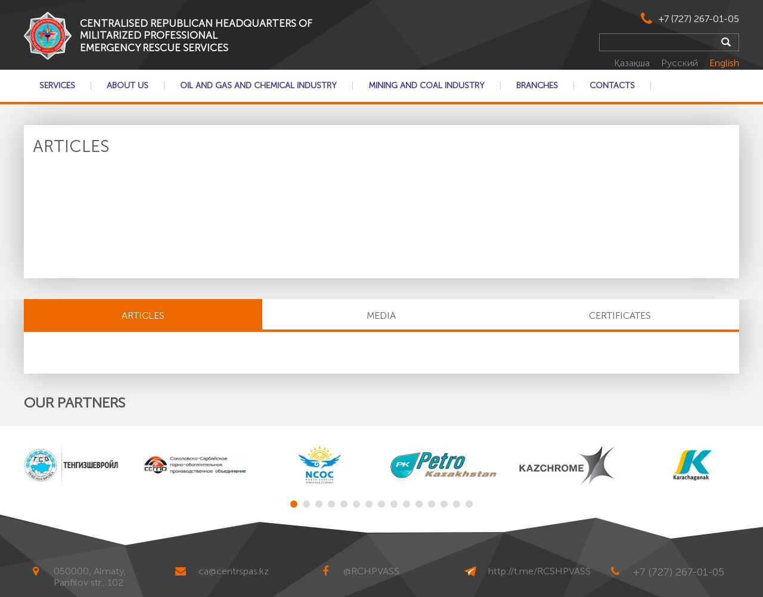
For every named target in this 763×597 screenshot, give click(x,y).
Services (57, 86)
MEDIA (381, 315)
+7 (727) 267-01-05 (699, 18)
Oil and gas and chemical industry (258, 86)
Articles (143, 315)
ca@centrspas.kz (233, 571)
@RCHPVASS (371, 571)
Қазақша (633, 63)
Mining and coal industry (426, 86)
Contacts (612, 86)
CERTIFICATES (620, 315)
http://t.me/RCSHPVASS (539, 571)
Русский (680, 63)
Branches (537, 86)
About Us (127, 86)
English (724, 63)
